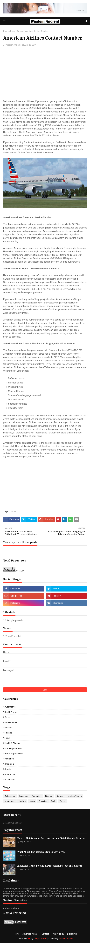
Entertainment (11, 722)
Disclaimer (72, 934)
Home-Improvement (14, 753)
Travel (62, 801)
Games (59, 796)
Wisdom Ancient (13, 45)
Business (23, 796)
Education (36, 796)
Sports (8, 769)
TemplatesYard (40, 938)
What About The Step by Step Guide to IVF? (41, 852)
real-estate (10, 779)
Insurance (9, 759)
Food (7, 738)
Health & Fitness (12, 743)
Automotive (10, 707)
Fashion (8, 727)
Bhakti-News (10, 712)
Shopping (9, 764)
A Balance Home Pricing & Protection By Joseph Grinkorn (49, 865)
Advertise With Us (30, 934)
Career (8, 717)
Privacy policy (58, 934)
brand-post (10, 774)
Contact (45, 934)
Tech (53, 801)
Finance (8, 733)
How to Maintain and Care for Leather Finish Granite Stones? (51, 838)
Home (6, 31)
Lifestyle (22, 801)
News (12, 31)
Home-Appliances (13, 748)
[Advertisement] (45, 74)
